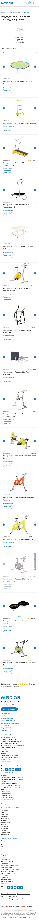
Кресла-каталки (5, 791)
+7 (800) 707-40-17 (10, 701)
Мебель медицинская (7, 881)
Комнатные (4, 816)
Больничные (4, 863)
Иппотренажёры (6, 760)
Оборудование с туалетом (9, 783)
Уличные (3, 830)
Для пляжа (4, 789)
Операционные (5, 855)
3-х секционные (6, 851)
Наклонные (4, 812)
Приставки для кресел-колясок (10, 785)
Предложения (6, 728)
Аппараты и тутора (6, 762)
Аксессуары (4, 883)
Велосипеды (4, 751)
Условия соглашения (23, 894)
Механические (5, 843)
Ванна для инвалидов (7, 797)
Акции (3, 716)
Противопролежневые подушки (10, 787)
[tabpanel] (19, 66)
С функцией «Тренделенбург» (10, 869)
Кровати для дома (6, 795)
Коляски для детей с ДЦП (8, 739)
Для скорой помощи (7, 861)
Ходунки (3, 749)
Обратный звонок (9, 709)
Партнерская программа (10, 723)
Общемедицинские (7, 847)
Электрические (5, 822)
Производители (14, 12)
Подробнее (7, 91)
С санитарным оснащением (9, 865)
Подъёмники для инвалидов (11, 807)
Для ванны (4, 820)
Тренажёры (4, 802)
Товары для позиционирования (10, 755)
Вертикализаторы (6, 793)
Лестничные (4, 826)
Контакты (4, 730)
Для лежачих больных (7, 871)
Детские (3, 845)
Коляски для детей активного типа (11, 741)
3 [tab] (20, 409)
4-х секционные (6, 853)
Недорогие (4, 875)
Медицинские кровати (9, 838)
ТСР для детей (6, 734)
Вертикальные (5, 810)
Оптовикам (5, 725)
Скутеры (3, 781)
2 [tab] (19, 409)
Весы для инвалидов (7, 800)
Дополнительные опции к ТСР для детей (13, 766)
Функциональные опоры (8, 747)
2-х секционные (6, 849)
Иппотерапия (5, 804)
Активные (4, 775)
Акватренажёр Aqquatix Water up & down (19, 123)
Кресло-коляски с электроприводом (12, 779)
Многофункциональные (8, 873)
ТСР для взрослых (7, 772)
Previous (4, 66)
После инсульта (5, 877)
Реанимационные (6, 859)
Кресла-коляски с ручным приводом (12, 777)
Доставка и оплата (8, 721)
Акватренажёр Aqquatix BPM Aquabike (18, 539)
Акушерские (4, 857)
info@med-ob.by (10, 705)
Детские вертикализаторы (9, 743)
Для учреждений (6, 879)
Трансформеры (5, 832)
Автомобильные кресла (8, 737)
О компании (5, 713)
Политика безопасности (8, 894)
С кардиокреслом (6, 867)
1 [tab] (18, 409)
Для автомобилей (6, 834)
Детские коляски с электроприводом (12, 745)
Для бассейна (5, 818)
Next (35, 66)
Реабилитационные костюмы (9, 757)
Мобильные (4, 828)
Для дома (3, 824)
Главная (3, 12)
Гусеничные (4, 814)
